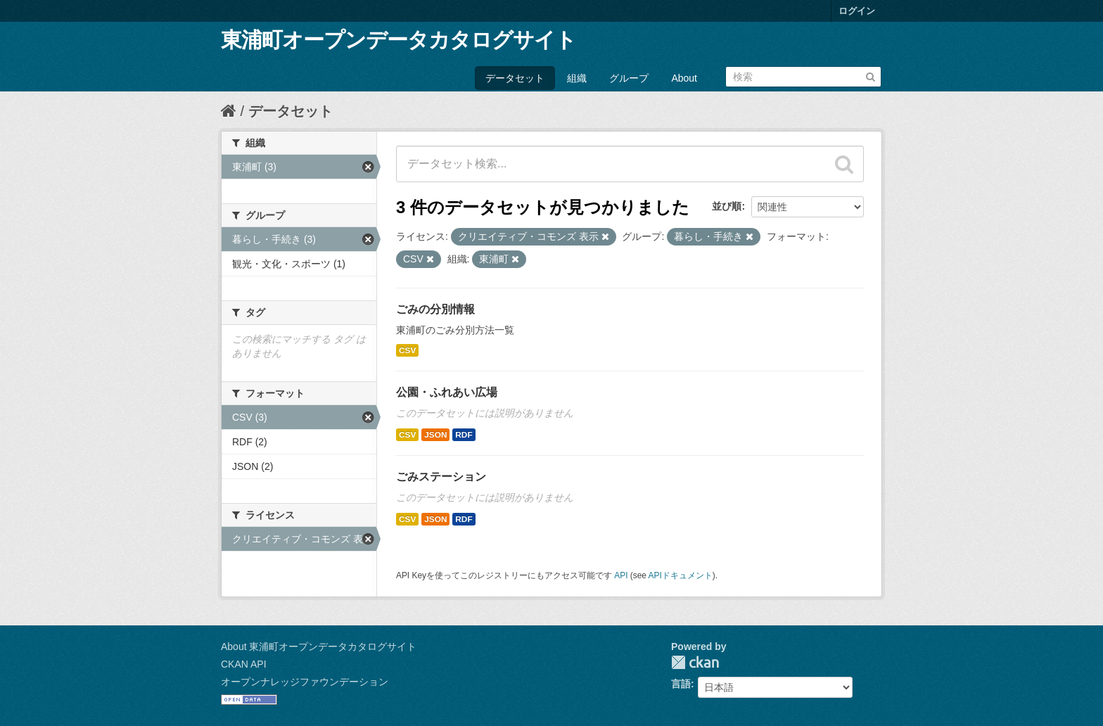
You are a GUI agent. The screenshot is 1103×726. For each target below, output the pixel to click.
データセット (514, 78)
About (684, 78)
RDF (463, 435)
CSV (407, 350)
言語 (681, 683)
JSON (435, 435)
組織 (577, 78)
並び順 (726, 206)
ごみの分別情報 (435, 309)
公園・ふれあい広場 (446, 392)
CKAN (695, 662)
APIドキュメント (681, 575)
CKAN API (244, 664)
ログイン (857, 11)
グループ (629, 78)
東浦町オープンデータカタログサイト (398, 39)
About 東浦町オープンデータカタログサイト (318, 646)
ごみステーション (441, 477)
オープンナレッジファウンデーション (304, 681)
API (620, 575)
